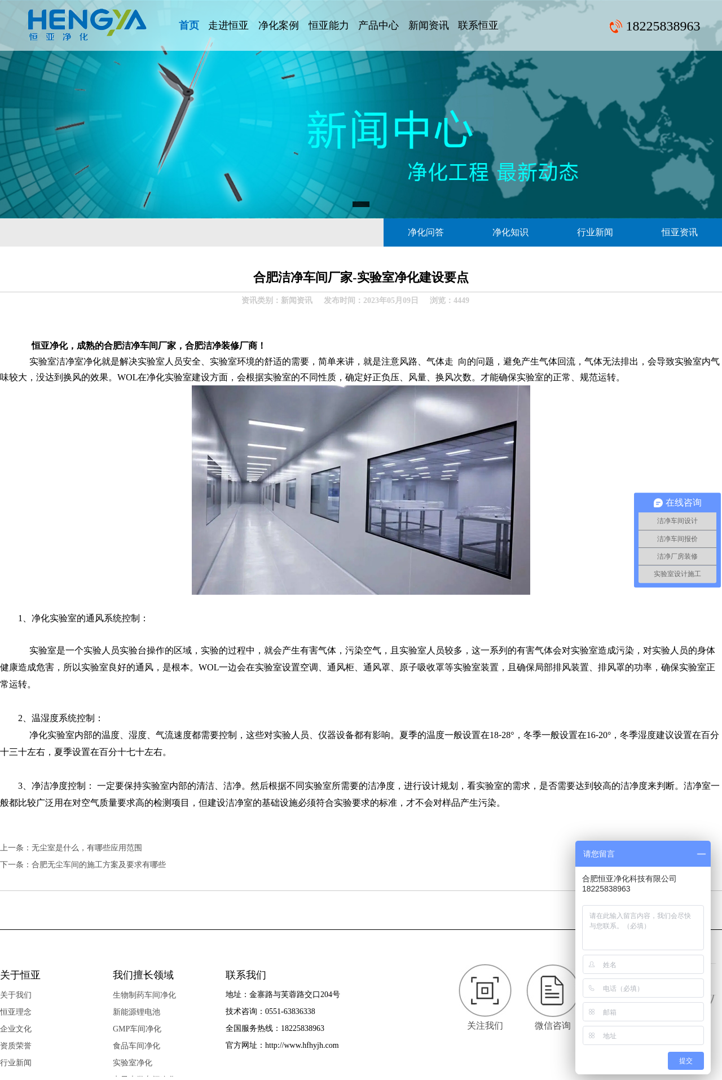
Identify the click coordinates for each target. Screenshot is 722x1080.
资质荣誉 (16, 1046)
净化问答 (426, 232)
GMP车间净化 (137, 1029)
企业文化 (16, 1029)
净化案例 (278, 25)
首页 (189, 25)
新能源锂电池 (136, 1012)
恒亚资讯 (680, 232)
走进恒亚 (228, 25)
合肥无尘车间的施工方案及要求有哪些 (99, 865)
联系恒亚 (478, 25)
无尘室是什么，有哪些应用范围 (87, 848)
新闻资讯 (428, 25)
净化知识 (510, 232)
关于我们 (16, 995)
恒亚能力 (329, 25)
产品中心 (378, 25)
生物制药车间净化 (144, 995)
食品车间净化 (136, 1046)
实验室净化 (132, 1063)
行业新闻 (595, 232)
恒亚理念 (16, 1012)
